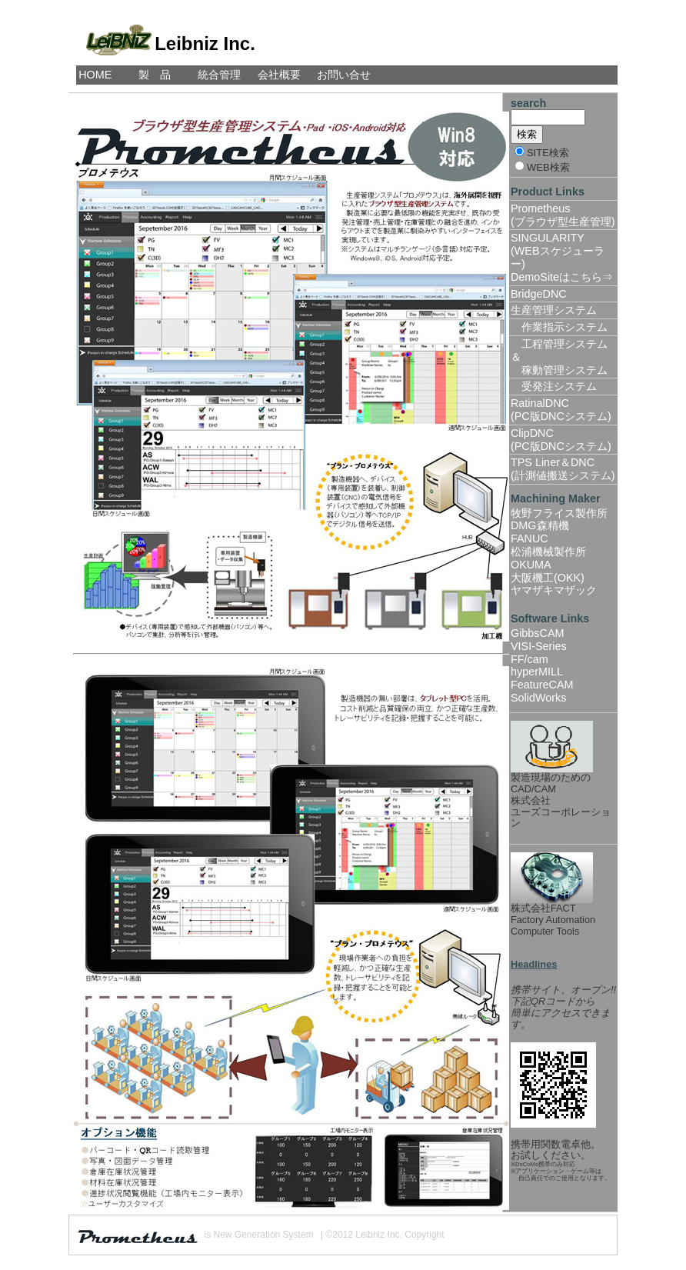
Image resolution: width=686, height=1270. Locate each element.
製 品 (154, 74)
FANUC (529, 538)
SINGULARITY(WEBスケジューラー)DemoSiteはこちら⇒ (562, 257)
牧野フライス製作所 (559, 513)
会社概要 (279, 74)
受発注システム (554, 386)
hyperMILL (537, 671)
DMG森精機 (540, 525)
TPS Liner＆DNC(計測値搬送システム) (563, 469)
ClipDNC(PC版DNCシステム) (561, 439)
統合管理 (219, 74)
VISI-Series (539, 646)
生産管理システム (554, 310)
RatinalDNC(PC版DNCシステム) (561, 409)
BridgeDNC (539, 294)
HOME (95, 74)
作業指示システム (559, 327)
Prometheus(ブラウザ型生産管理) (563, 215)
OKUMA (531, 564)
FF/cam (529, 659)
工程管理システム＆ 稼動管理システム (559, 357)
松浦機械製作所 (548, 551)
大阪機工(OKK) (547, 578)
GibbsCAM (537, 633)
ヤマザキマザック (554, 590)
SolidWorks (539, 698)
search (528, 103)
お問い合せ (344, 74)
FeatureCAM (542, 684)
